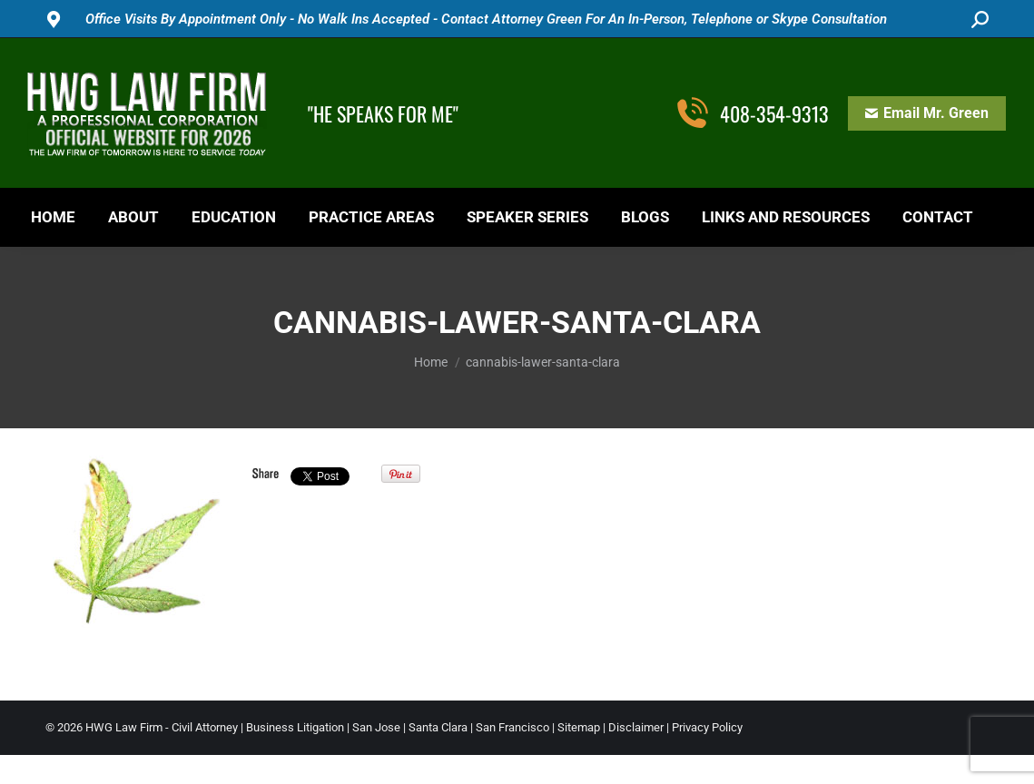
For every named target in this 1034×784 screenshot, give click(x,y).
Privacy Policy (707, 727)
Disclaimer (636, 727)
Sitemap (578, 727)
